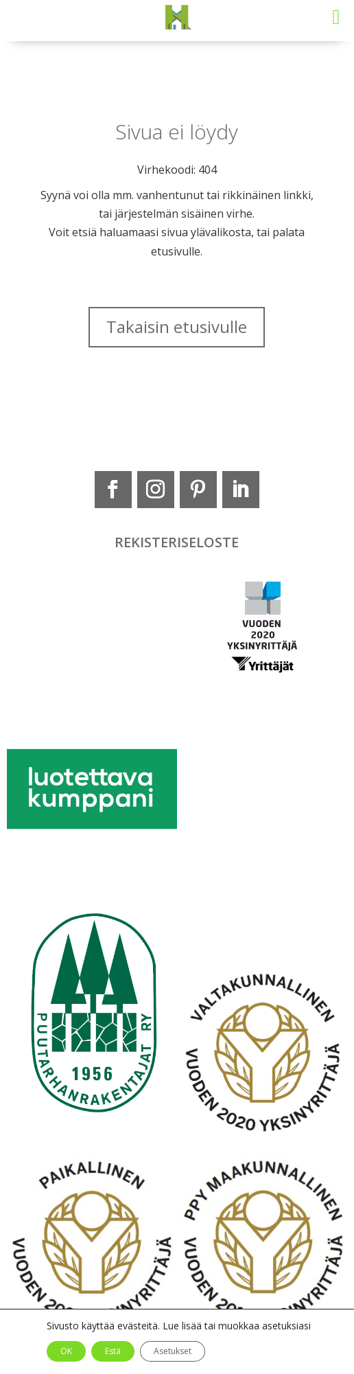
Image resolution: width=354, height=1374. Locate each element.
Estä (113, 1351)
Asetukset (172, 1351)
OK (66, 1351)
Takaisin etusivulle (176, 326)
